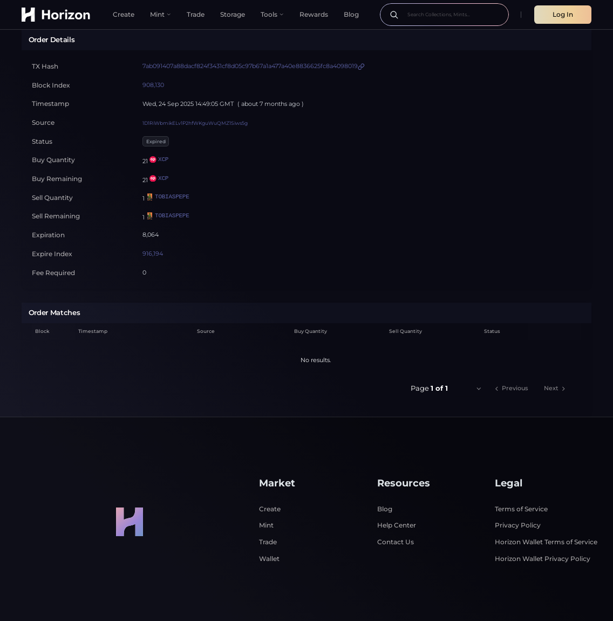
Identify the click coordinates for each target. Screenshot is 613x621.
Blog (384, 479)
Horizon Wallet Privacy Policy (542, 528)
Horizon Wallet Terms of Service (546, 512)
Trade (268, 512)
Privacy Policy (518, 495)
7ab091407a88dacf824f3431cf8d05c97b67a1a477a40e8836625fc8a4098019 (250, 36)
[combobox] (470, 358)
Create (270, 479)
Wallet (269, 528)
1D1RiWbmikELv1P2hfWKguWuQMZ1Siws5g (195, 93)
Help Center (396, 495)
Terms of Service (521, 479)
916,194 (152, 224)
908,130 (153, 55)
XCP (158, 129)
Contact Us (395, 512)
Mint (266, 495)
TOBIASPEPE (167, 167)
